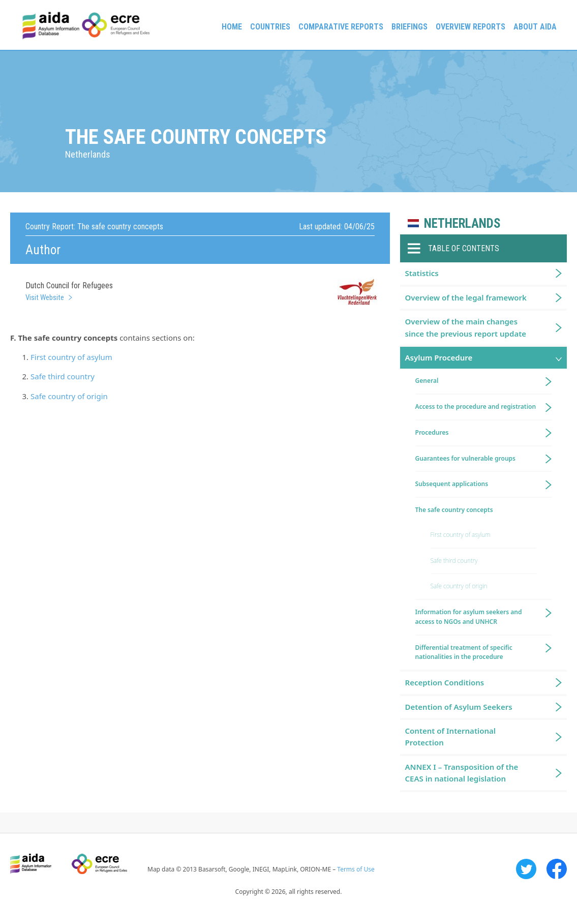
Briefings (409, 27)
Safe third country (63, 376)
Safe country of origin (69, 396)
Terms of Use (355, 869)
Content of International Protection (450, 736)
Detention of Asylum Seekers (458, 707)
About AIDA (535, 27)
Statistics (422, 273)
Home (232, 27)
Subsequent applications (452, 483)
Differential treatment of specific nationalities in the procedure (463, 652)
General (427, 380)
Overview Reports (470, 27)
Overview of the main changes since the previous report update (466, 327)
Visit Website (44, 297)
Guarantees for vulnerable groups (465, 458)
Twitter (526, 869)
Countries (270, 27)
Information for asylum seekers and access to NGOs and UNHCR (468, 617)
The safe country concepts (454, 509)
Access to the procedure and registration (475, 406)
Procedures (432, 432)
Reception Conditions (444, 682)
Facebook (556, 869)
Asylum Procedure (439, 357)
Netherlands (462, 223)
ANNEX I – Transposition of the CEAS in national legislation (462, 773)
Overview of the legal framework (466, 297)
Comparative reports (340, 27)
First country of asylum (71, 357)
